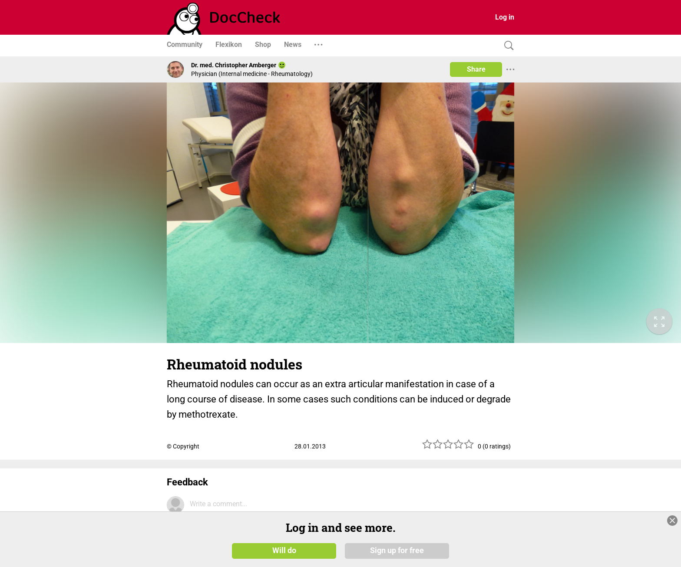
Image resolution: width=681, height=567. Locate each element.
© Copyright (183, 446)
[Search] (506, 46)
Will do (284, 550)
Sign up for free (397, 550)
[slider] (448, 447)
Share (476, 69)
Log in (504, 17)
